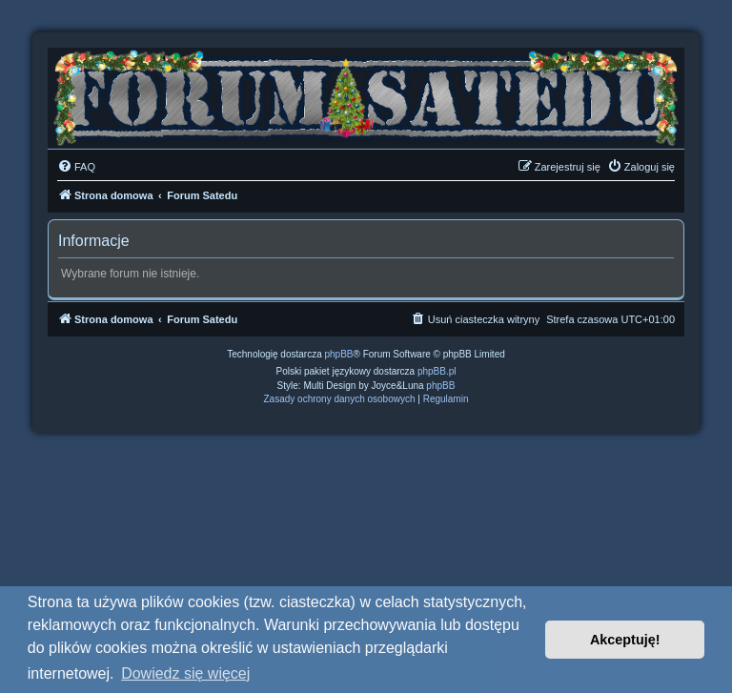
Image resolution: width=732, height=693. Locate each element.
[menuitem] (76, 166)
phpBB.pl (437, 371)
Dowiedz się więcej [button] (185, 673)
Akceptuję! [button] (625, 639)
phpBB (339, 354)
